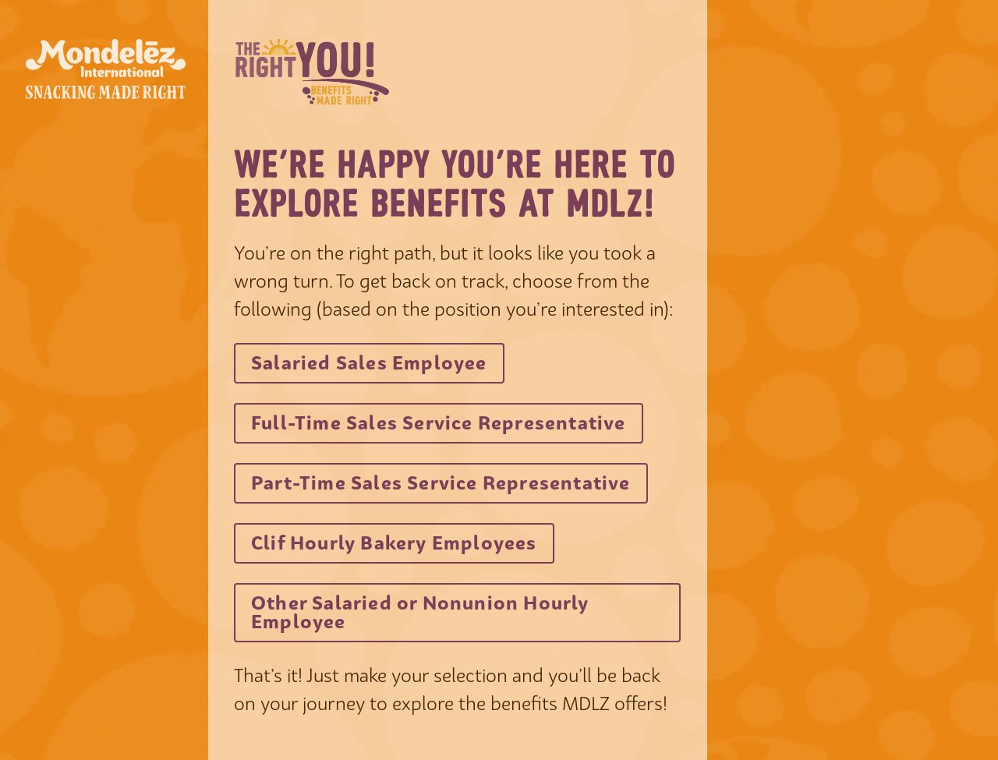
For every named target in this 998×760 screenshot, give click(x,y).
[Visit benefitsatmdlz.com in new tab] (369, 363)
